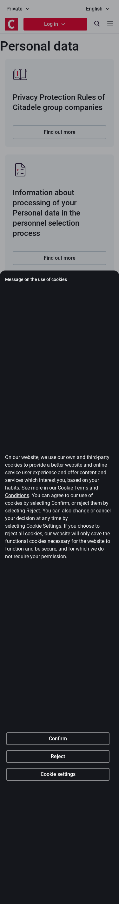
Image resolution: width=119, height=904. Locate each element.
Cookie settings (58, 840)
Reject (58, 822)
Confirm (58, 804)
